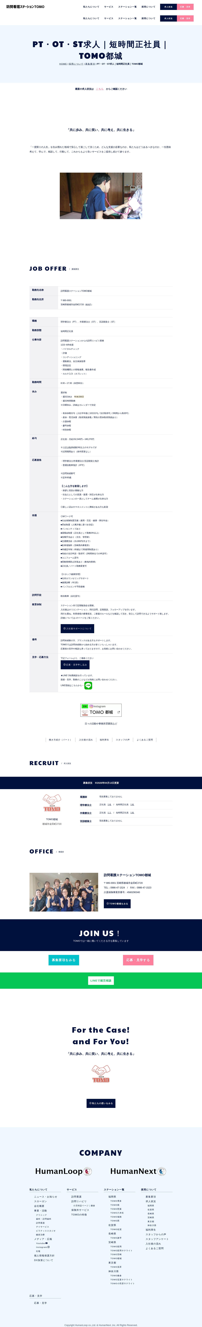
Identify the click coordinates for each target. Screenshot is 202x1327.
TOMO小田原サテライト (122, 1272)
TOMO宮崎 (116, 1243)
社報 (38, 1240)
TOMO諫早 (116, 1226)
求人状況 (168, 7)
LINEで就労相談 (101, 969)
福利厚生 (104, 728)
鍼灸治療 (40, 1223)
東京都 (112, 1251)
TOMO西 (115, 1209)
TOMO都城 (116, 1247)
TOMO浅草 (116, 1255)
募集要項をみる (64, 948)
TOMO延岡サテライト (121, 1239)
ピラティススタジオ (46, 1219)
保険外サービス (80, 1198)
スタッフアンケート (157, 1227)
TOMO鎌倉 (116, 1264)
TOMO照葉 (116, 1197)
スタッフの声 (123, 728)
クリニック (41, 1203)
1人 (109, 801)
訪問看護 (40, 1211)
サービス (108, 7)
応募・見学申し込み (75, 653)
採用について (148, 7)
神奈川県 (113, 1260)
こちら (100, 77)
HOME (63, 52)
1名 (109, 793)
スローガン (40, 1190)
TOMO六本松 (117, 1201)
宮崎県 (112, 1231)
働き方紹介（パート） (60, 728)
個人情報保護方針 (44, 1244)
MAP (88, 293)
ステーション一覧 (127, 7)
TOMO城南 (116, 1205)
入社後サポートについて (78, 617)
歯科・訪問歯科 (43, 1207)
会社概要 (39, 1194)
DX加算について (43, 1248)
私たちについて (91, 7)
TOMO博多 (116, 1189)
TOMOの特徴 (79, 1203)
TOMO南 (115, 1193)
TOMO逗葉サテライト (121, 1268)
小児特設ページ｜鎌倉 (84, 1194)
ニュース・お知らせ (45, 1185)
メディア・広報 (43, 1227)
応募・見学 (185, 7)
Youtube (42, 1232)
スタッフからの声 (156, 1223)
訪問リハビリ (79, 1190)
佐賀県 (112, 1213)
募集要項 (90, 52)
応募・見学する (138, 948)
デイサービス (42, 1215)
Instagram (43, 1236)
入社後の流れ (86, 728)
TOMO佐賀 (116, 1218)
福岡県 (112, 1185)
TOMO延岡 (116, 1235)
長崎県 (112, 1222)
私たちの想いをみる (101, 1092)
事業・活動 (40, 1199)
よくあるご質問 (145, 728)
